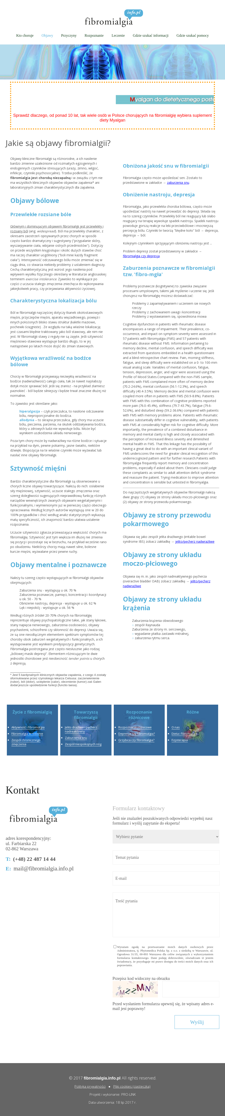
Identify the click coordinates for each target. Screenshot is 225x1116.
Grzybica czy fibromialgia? (136, 740)
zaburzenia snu (178, 182)
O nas (176, 727)
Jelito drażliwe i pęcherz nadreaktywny (81, 729)
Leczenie (118, 35)
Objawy (47, 35)
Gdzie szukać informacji (150, 35)
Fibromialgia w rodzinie (27, 734)
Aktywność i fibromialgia (28, 727)
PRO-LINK (128, 1094)
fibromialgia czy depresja (141, 256)
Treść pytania (166, 914)
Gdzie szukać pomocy (193, 35)
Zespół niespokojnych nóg (83, 744)
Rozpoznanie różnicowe (135, 727)
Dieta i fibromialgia (184, 734)
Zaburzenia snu (76, 738)
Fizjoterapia (180, 740)
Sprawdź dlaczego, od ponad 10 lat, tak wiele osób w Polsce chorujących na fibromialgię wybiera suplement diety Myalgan (112, 117)
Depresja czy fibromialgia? (136, 734)
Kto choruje (25, 35)
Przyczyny (69, 35)
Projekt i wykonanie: (105, 1094)
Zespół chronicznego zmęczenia (25, 742)
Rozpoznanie (94, 35)
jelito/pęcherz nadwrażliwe (194, 541)
